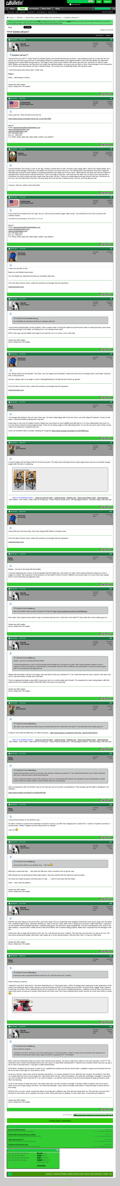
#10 (111, 511)
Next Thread (66, 1121)
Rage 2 (11, 74)
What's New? (46, 9)
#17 (111, 842)
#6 (111, 298)
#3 (111, 149)
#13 (111, 638)
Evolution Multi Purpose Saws (18, 1144)
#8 (111, 402)
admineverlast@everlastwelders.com (26, 127)
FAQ (17, 12)
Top (111, 1115)
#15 (111, 753)
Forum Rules (41, 1166)
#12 (111, 588)
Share (10, 27)
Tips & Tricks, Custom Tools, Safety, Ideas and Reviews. (44, 17)
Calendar (22, 12)
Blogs (58, 9)
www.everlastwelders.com (17, 131)
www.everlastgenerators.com (18, 129)
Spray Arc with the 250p (44, 498)
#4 (111, 197)
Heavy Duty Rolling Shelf (86, 498)
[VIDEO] (39, 1160)
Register (107, 2)
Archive (105, 1174)
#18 (111, 903)
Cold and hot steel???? (16, 1139)
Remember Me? (75, 4)
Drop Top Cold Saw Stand (16, 1129)
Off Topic (20, 17)
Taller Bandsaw (102, 498)
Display (108, 35)
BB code (39, 1153)
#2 (111, 98)
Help (99, 2)
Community (30, 12)
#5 (111, 248)
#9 (111, 442)
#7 (111, 354)
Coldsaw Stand (59, 498)
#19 (111, 955)
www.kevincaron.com (16, 287)
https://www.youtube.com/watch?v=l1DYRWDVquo (70, 431)
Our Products (34, 9)
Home (12, 9)
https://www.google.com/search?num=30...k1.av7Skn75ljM (29, 119)
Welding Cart (71, 498)
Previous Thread (55, 1121)
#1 (111, 39)
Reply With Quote (105, 94)
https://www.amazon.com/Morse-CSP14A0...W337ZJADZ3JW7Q (73, 733)
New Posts (11, 12)
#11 (111, 554)
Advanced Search (107, 12)
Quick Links (51, 12)
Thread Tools (99, 35)
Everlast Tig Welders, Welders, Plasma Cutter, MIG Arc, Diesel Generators (78, 1174)
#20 (111, 1026)
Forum (22, 9)
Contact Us (49, 1174)
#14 (111, 703)
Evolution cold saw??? (21, 32)
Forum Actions (40, 12)
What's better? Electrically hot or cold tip (22, 1134)
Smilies (39, 1155)
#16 (111, 804)
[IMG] (39, 1158)
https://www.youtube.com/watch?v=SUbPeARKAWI (27, 793)
